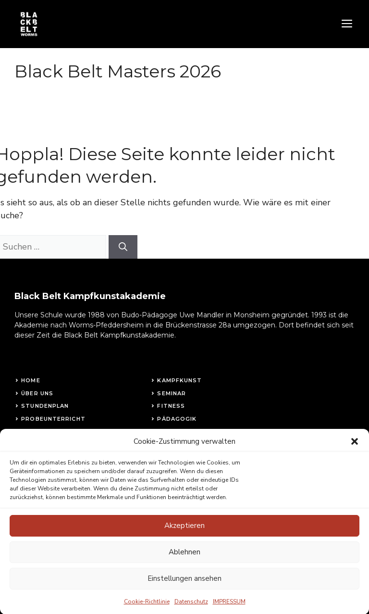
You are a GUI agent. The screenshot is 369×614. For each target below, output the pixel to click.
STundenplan (45, 405)
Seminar (171, 393)
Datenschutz (191, 610)
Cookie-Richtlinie (147, 610)
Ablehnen (184, 560)
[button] (354, 450)
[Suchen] (123, 247)
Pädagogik (177, 418)
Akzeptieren (184, 534)
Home (30, 380)
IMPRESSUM (229, 610)
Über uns (37, 393)
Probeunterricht (53, 418)
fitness (171, 405)
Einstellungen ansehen (184, 587)
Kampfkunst (179, 380)
